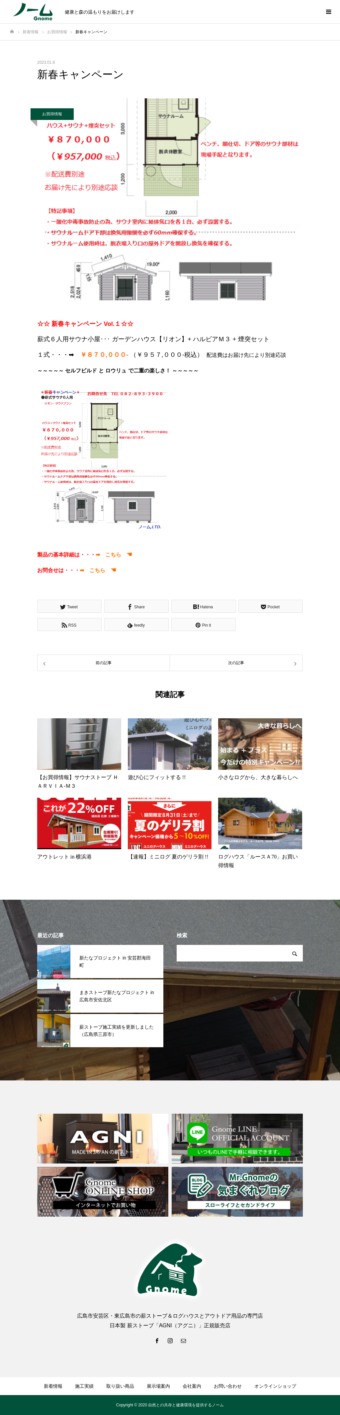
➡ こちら (114, 554)
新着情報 (53, 1386)
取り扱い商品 (120, 1386)
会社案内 (192, 1386)
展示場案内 (158, 1386)
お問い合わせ (228, 1386)
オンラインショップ (275, 1386)
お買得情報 (52, 114)
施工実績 (84, 1386)
